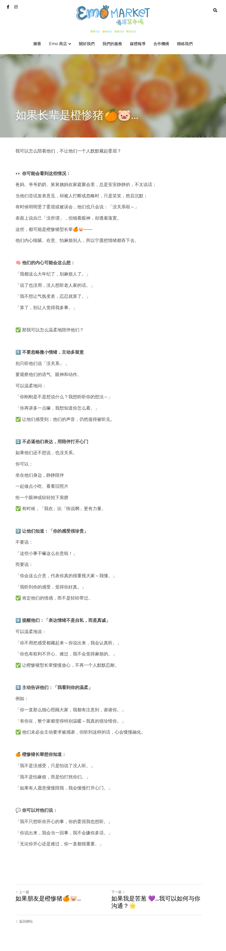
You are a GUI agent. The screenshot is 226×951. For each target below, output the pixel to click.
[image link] (113, 15)
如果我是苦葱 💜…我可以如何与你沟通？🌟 (162, 902)
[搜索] (215, 10)
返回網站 (24, 921)
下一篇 (122, 892)
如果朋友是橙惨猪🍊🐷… (48, 898)
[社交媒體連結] (8, 7)
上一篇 (22, 892)
